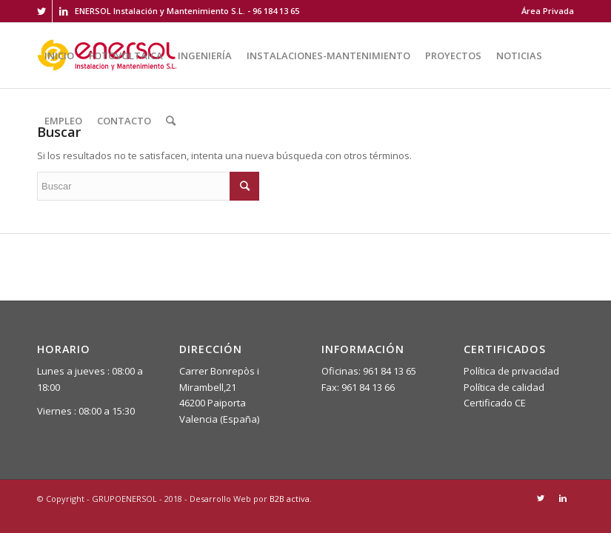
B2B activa (290, 498)
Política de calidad (504, 387)
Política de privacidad (511, 371)
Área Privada (547, 10)
